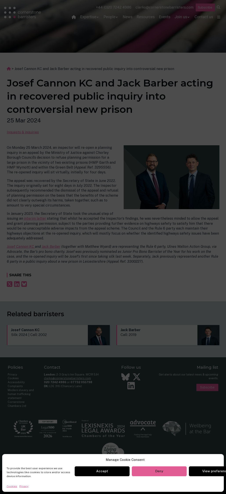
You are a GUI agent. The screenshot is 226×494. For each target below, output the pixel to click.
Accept (102, 471)
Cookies (12, 486)
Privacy (23, 486)
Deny (159, 471)
